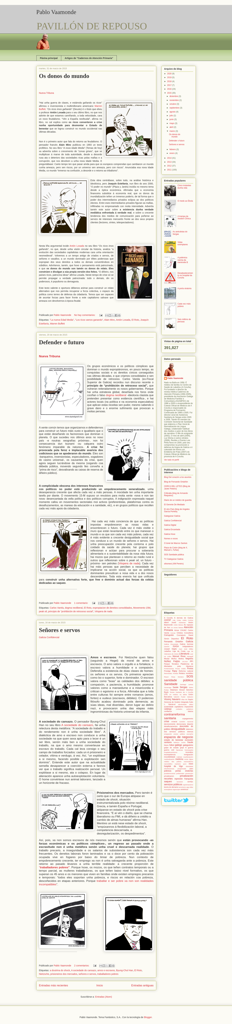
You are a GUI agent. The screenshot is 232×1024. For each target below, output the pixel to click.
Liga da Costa (179, 651)
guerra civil (169, 750)
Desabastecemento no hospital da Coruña (185, 275)
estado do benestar (173, 740)
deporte (190, 724)
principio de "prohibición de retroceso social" (71, 611)
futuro (166, 745)
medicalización (169, 759)
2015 (169, 93)
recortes (168, 778)
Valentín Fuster (179, 697)
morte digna (188, 759)
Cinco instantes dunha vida (184, 186)
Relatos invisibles (186, 673)
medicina (179, 759)
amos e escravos (106, 970)
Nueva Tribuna (46, 93)
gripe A (183, 748)
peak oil (43, 611)
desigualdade (178, 729)
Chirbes (180, 633)
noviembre (174, 100)
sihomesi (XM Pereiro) (174, 564)
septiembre (174, 108)
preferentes (180, 773)
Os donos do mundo (64, 76)
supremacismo (188, 785)
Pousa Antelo (180, 669)
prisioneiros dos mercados (63, 974)
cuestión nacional (186, 722)
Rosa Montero (177, 677)
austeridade (168, 707)
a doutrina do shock (60, 970)
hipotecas (179, 750)
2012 (169, 166)
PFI (191, 661)
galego (178, 745)
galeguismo (188, 745)
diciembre (173, 96)
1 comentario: (81, 603)
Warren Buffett (57, 323)
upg (187, 787)
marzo (172, 131)
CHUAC (183, 630)
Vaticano (190, 697)
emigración (168, 734)
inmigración (188, 755)
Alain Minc (109, 319)
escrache (190, 734)
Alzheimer (182, 622)
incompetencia (170, 755)
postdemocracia (169, 773)
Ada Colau (177, 620)
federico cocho (180, 742)
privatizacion (169, 776)
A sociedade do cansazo (76, 725)
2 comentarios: (82, 965)
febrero (172, 149)
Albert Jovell (170, 622)
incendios (189, 752)
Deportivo (175, 639)
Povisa (190, 668)
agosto (172, 112)
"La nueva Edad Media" (62, 319)
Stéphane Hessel (177, 690)
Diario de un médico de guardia (178, 500)
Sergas (183, 687)
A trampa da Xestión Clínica (184, 217)
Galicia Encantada (172, 529)
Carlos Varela (57, 607)
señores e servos (87, 974)
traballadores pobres (107, 974)
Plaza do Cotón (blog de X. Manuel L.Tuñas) (176, 549)
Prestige (167, 671)
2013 (169, 162)
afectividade (182, 704)
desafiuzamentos (171, 726)
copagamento (187, 719)
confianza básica (178, 711)
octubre (173, 104)
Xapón (190, 699)
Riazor (166, 677)
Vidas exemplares (182, 243)
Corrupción (169, 635)
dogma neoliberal (116, 395)
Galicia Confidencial (49, 637)
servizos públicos (173, 784)
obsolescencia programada (175, 769)
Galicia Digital (170, 525)
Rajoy (174, 671)
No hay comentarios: (85, 315)
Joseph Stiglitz (170, 649)
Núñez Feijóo (172, 661)
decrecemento (169, 724)
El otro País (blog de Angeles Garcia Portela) (177, 510)
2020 (169, 73)
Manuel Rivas (179, 656)
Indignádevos (187, 646)
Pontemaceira (169, 669)
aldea (191, 704)
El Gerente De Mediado (174, 504)
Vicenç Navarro (172, 699)
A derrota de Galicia (183, 618)
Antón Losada (77, 246)
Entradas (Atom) (103, 996)
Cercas (172, 633)
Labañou (167, 651)
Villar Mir (184, 699)
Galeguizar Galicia (172, 516)
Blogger (148, 1017)
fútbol (171, 745)
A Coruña (168, 618)
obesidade (189, 766)
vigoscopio (176, 789)
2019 (169, 77)
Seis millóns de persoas (184, 320)
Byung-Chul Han (124, 970)
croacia (174, 722)
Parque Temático (171, 664)
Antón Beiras (178, 625)
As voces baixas (177, 627)
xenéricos (184, 789)
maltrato (179, 757)
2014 (169, 158)
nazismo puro (180, 764)
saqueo (168, 781)
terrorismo (182, 787)
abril (171, 127)
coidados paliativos (184, 709)
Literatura (184, 653)
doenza (190, 732)
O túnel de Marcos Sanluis (175, 543)
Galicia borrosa (186, 644)
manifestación (188, 757)
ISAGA (176, 646)
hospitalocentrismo (170, 752)
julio (171, 115)
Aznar (176, 630)
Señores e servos (59, 630)
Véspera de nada (129, 563)
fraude (190, 742)
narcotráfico (168, 764)
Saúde (175, 687)
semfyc (190, 782)
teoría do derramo (171, 787)
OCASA (185, 661)
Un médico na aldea (178, 694)
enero (172, 153)
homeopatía (189, 750)
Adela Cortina (187, 620)
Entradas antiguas (142, 985)
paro (191, 769)
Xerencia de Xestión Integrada (176, 702)
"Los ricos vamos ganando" (89, 319)
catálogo (168, 709)
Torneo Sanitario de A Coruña (181, 692)
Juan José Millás (186, 649)
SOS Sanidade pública (174, 554)
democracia (181, 724)
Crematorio (181, 635)
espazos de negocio (178, 737)
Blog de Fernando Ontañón (176, 482)
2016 (169, 89)
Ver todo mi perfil (171, 460)
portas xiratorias (184, 771)
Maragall (190, 656)
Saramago (167, 687)
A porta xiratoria (184, 288)
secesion (180, 782)
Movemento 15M (141, 607)
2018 (169, 81)
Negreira (189, 658)
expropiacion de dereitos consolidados (112, 607)
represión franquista (183, 779)
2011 (169, 170)
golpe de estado (171, 748)
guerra (190, 748)
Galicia (189, 641)
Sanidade (170, 684)
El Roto (135, 319)
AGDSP (167, 620)
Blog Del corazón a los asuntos (177, 477)
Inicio (99, 985)
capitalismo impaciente (184, 707)
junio (171, 119)
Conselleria (188, 633)
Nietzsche (44, 974)
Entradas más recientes (53, 985)
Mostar (167, 659)
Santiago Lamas (186, 684)
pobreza (167, 771)
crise (166, 721)
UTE (166, 694)
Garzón (166, 646)
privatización (186, 776)
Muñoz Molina (177, 659)
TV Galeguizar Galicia (173, 559)
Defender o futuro (61, 342)
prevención (189, 773)
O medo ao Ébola (185, 201)
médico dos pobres (172, 761)
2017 (169, 85)
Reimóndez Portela (171, 673)
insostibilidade (169, 757)
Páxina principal (49, 58)
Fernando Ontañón (173, 641)
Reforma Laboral (186, 671)
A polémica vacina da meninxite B (182, 260)
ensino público (179, 734)
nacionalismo (188, 761)
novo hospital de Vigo (178, 765)
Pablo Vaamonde (56, 12)
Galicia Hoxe (169, 534)
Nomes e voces (171, 538)
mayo (172, 123)
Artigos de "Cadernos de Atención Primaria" (89, 58)
